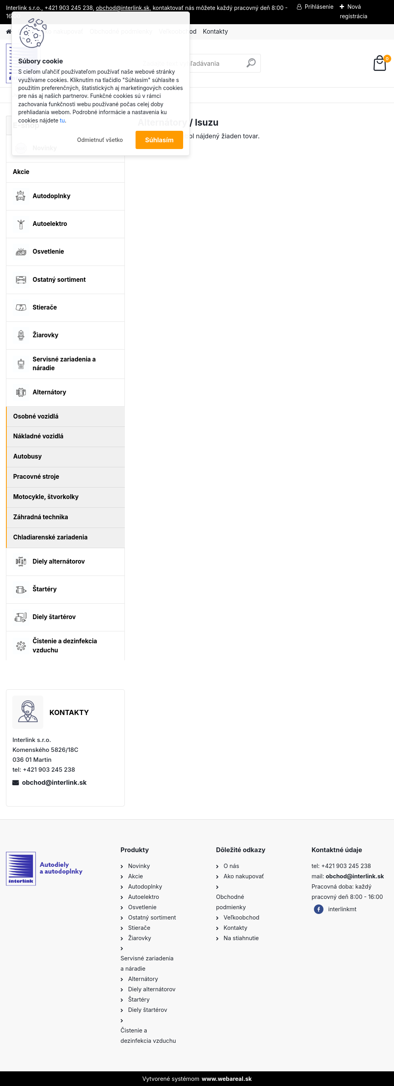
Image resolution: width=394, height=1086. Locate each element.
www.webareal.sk (227, 1078)
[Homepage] (8, 32)
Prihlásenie (319, 6)
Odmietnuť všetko (100, 140)
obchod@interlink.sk (54, 782)
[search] (251, 66)
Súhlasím (159, 140)
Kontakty (215, 31)
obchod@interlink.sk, (123, 7)
